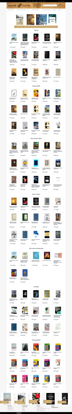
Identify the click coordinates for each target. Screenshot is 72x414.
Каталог (38, 405)
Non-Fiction (36, 194)
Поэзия (36, 287)
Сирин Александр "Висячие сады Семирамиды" (35, 78)
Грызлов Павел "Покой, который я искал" (36, 332)
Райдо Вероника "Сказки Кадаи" (14, 43)
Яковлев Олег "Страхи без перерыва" (24, 368)
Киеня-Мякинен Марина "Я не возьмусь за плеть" (47, 43)
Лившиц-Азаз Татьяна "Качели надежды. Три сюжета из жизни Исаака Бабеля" (14, 151)
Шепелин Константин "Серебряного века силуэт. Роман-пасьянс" (14, 169)
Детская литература (36, 248)
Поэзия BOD (36, 340)
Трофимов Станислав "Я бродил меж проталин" (47, 316)
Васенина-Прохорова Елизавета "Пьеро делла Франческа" (58, 151)
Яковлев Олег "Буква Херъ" (13, 368)
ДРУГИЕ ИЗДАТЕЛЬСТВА (40, 409)
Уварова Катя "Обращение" (56, 299)
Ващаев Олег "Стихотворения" (13, 352)
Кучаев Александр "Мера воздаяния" (36, 114)
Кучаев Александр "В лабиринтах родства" (24, 98)
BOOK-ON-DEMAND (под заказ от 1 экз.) (43, 408)
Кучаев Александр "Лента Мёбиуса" (46, 131)
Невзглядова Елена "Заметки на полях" (13, 222)
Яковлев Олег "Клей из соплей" (58, 352)
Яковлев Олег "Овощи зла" (35, 368)
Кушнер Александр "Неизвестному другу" (13, 332)
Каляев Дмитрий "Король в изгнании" (24, 332)
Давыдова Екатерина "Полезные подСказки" (36, 261)
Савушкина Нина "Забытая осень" (45, 299)
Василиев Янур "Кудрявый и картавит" (14, 316)
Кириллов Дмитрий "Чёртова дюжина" (57, 114)
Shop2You (19, 413)
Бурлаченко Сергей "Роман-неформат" (57, 131)
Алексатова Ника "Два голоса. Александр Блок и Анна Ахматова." (58, 185)
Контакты (44, 1)
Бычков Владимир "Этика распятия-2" (24, 77)
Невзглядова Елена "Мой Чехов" (25, 222)
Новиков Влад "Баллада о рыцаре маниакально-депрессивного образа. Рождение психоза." (25, 43)
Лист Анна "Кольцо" (57, 77)
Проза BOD (36, 86)
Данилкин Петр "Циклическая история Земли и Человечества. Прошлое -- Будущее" (36, 185)
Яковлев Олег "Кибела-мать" (58, 384)
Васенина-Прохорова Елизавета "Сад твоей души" (24, 151)
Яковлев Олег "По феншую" (46, 384)
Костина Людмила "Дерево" (57, 368)
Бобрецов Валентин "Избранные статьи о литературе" (46, 240)
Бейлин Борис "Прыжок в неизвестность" (47, 77)
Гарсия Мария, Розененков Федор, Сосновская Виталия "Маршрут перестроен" (14, 61)
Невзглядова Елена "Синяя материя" (35, 222)
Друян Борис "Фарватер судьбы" (36, 240)
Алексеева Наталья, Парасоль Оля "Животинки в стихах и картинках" (58, 261)
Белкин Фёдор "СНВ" (24, 113)
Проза (36, 30)
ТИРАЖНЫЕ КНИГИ (40, 407)
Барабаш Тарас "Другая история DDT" (58, 168)
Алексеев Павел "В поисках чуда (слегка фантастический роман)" (25, 278)
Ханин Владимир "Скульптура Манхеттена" (23, 185)
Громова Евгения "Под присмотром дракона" (24, 60)
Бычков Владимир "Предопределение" (46, 332)
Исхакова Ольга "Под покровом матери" (46, 222)
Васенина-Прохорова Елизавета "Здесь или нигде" (46, 169)
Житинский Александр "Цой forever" (36, 43)
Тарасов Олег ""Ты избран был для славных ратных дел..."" (14, 299)
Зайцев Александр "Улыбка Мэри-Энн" (35, 98)
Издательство (28, 1)
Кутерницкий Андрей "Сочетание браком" (35, 60)
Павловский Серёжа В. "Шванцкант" (24, 131)
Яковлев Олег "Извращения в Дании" (36, 352)
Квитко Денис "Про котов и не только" (35, 316)
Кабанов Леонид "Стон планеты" (58, 43)
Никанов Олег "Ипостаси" (56, 207)
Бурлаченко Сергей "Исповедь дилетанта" (14, 114)
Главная (53, 405)
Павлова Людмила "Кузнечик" (57, 332)
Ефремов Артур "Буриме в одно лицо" (25, 316)
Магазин (36, 1)
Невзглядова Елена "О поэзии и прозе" (24, 240)
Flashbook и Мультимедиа (41, 410)
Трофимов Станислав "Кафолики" (46, 60)
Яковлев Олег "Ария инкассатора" (13, 384)
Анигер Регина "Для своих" (24, 299)
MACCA (33, 1)
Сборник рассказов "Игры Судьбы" (13, 98)
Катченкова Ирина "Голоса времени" (46, 207)
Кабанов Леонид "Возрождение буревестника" (12, 78)
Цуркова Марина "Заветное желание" (13, 278)
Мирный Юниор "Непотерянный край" (57, 98)
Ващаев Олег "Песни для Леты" (25, 352)
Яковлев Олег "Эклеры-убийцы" (47, 368)
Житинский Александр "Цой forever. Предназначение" (14, 240)
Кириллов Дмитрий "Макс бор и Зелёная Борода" (46, 114)
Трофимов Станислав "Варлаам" (57, 60)
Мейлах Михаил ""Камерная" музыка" (35, 299)
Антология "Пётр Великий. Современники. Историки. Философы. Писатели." (58, 223)
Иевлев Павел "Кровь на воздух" (47, 98)
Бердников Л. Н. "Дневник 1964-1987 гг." (36, 168)
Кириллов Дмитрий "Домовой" (13, 131)
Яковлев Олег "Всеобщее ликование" (36, 384)
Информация (25, 405)
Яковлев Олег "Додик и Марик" (47, 352)
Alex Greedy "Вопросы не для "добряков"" (47, 151)
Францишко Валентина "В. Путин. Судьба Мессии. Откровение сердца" (36, 151)
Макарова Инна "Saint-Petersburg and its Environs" (46, 185)
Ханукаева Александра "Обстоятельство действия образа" (58, 316)
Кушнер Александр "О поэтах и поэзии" (57, 240)
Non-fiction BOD (36, 138)
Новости (40, 1)
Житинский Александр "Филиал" (25, 168)
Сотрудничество (54, 407)
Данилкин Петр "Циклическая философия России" (13, 185)
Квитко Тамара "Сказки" (47, 260)
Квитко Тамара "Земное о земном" (36, 131)
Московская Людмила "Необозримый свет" (13, 207)
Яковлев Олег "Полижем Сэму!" (25, 384)
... (63, 9)
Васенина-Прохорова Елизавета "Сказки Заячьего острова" (24, 261)
